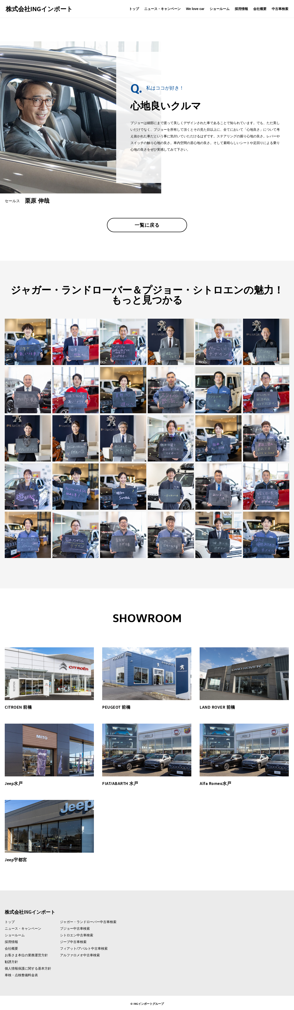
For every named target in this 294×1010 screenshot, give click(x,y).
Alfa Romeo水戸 (215, 783)
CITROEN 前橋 (18, 707)
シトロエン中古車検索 (76, 935)
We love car (195, 8)
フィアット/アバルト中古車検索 (84, 948)
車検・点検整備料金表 (21, 975)
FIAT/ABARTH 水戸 (120, 783)
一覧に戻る (147, 225)
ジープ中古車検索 (73, 941)
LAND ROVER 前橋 (217, 707)
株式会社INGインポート (39, 9)
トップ (134, 8)
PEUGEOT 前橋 (116, 707)
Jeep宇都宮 (16, 859)
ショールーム (220, 8)
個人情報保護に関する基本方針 (28, 968)
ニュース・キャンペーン (162, 8)
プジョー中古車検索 (75, 928)
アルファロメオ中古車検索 (80, 955)
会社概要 (259, 8)
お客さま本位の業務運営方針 (26, 955)
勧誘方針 (11, 961)
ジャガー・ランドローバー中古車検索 (88, 921)
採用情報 (241, 8)
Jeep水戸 (14, 783)
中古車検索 (280, 8)
